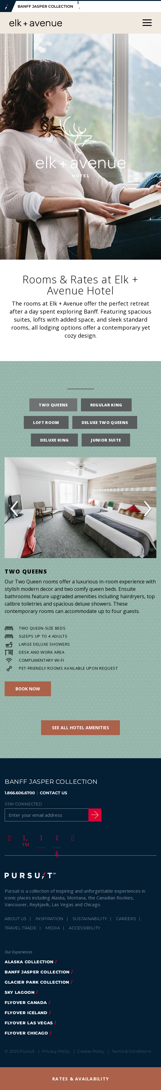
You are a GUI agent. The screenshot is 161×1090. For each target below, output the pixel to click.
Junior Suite (106, 439)
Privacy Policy (56, 1050)
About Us (16, 917)
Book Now (27, 688)
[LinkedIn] (72, 837)
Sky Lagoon (20, 991)
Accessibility (84, 927)
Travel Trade (20, 927)
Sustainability (90, 917)
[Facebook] (9, 837)
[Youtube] (56, 837)
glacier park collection (37, 981)
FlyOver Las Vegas (29, 1022)
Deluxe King (54, 439)
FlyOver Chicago (26, 1032)
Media (52, 927)
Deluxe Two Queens (105, 421)
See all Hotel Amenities (80, 727)
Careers (126, 917)
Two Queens (53, 404)
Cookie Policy (90, 1050)
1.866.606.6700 (20, 791)
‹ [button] (14, 507)
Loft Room (46, 421)
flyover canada (26, 1001)
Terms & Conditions (131, 1050)
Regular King (106, 404)
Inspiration (50, 917)
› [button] (147, 507)
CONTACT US (53, 791)
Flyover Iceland (26, 1012)
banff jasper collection (37, 971)
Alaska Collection (29, 961)
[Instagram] (40, 837)
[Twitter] (24, 837)
